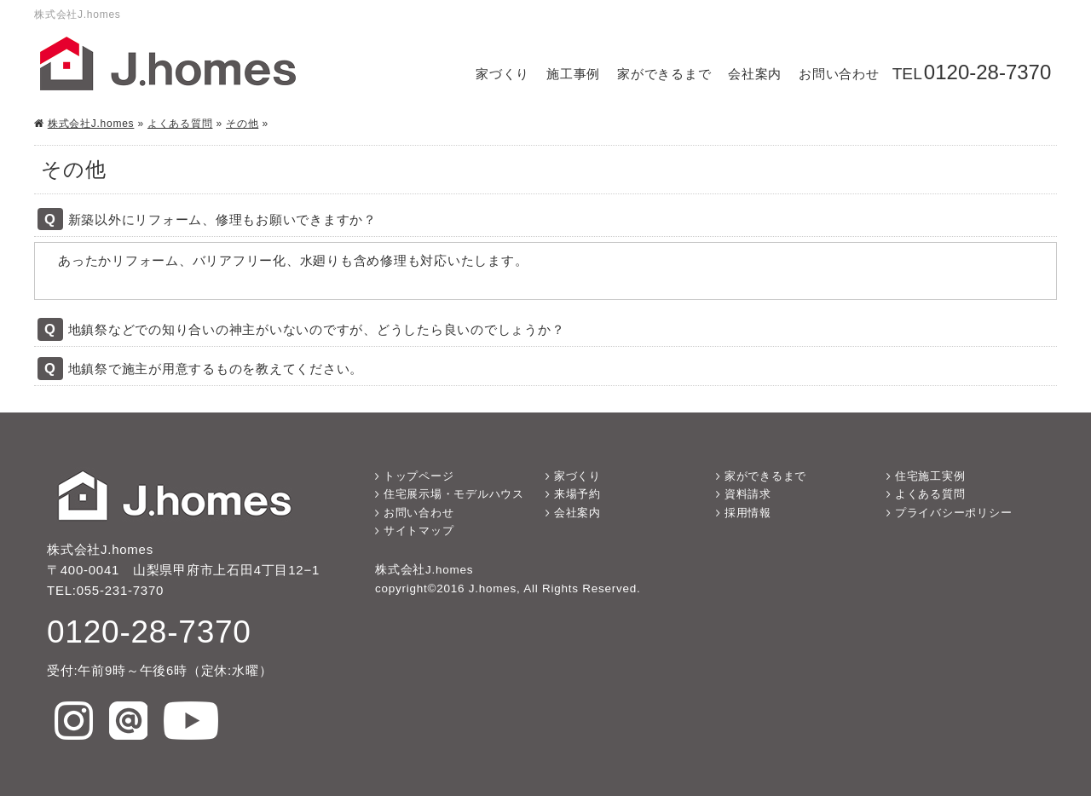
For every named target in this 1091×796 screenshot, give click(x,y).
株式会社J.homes (91, 124)
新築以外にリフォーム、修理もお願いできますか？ (222, 219)
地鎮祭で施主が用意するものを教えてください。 (216, 368)
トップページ (419, 476)
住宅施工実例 (930, 476)
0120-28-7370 (987, 72)
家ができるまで (664, 73)
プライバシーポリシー (954, 512)
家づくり (502, 73)
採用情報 (747, 512)
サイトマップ (419, 530)
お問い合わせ (839, 73)
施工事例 (573, 73)
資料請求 (747, 493)
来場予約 (577, 493)
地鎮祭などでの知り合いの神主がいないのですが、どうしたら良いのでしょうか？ (316, 329)
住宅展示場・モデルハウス (454, 493)
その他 (242, 124)
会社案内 (755, 73)
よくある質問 (180, 124)
